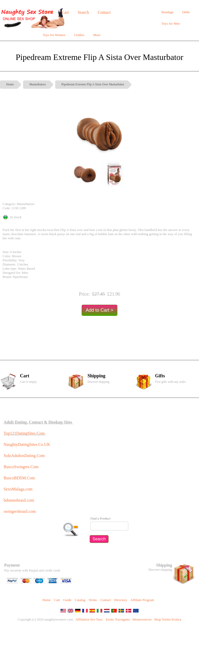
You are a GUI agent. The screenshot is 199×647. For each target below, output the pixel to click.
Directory (120, 600)
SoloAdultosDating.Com (24, 455)
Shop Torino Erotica (167, 619)
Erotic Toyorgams (118, 619)
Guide (67, 600)
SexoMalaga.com (18, 489)
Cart (57, 600)
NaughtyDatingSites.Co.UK (27, 444)
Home (10, 84)
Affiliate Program (142, 600)
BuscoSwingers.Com (21, 467)
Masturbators (37, 84)
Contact (105, 600)
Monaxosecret (142, 619)
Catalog (80, 600)
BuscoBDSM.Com (19, 478)
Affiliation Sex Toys (89, 619)
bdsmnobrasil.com (19, 500)
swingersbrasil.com (20, 511)
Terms (93, 600)
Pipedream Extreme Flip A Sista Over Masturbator (92, 84)
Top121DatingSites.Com (24, 433)
